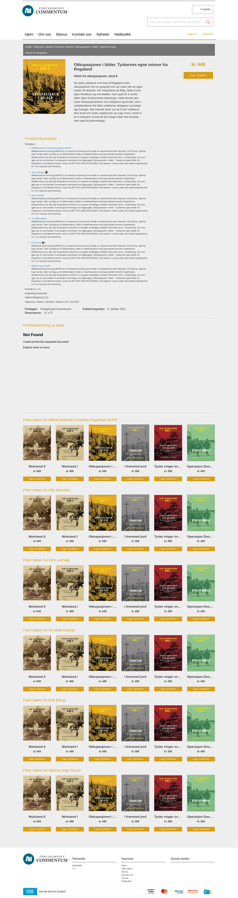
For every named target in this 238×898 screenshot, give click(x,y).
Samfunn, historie (64, 47)
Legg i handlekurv (198, 75)
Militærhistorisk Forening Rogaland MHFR (51, 148)
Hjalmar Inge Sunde (40, 266)
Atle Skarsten (37, 172)
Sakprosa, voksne (43, 47)
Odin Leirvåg (37, 195)
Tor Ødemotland (39, 218)
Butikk (28, 47)
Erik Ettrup (36, 242)
